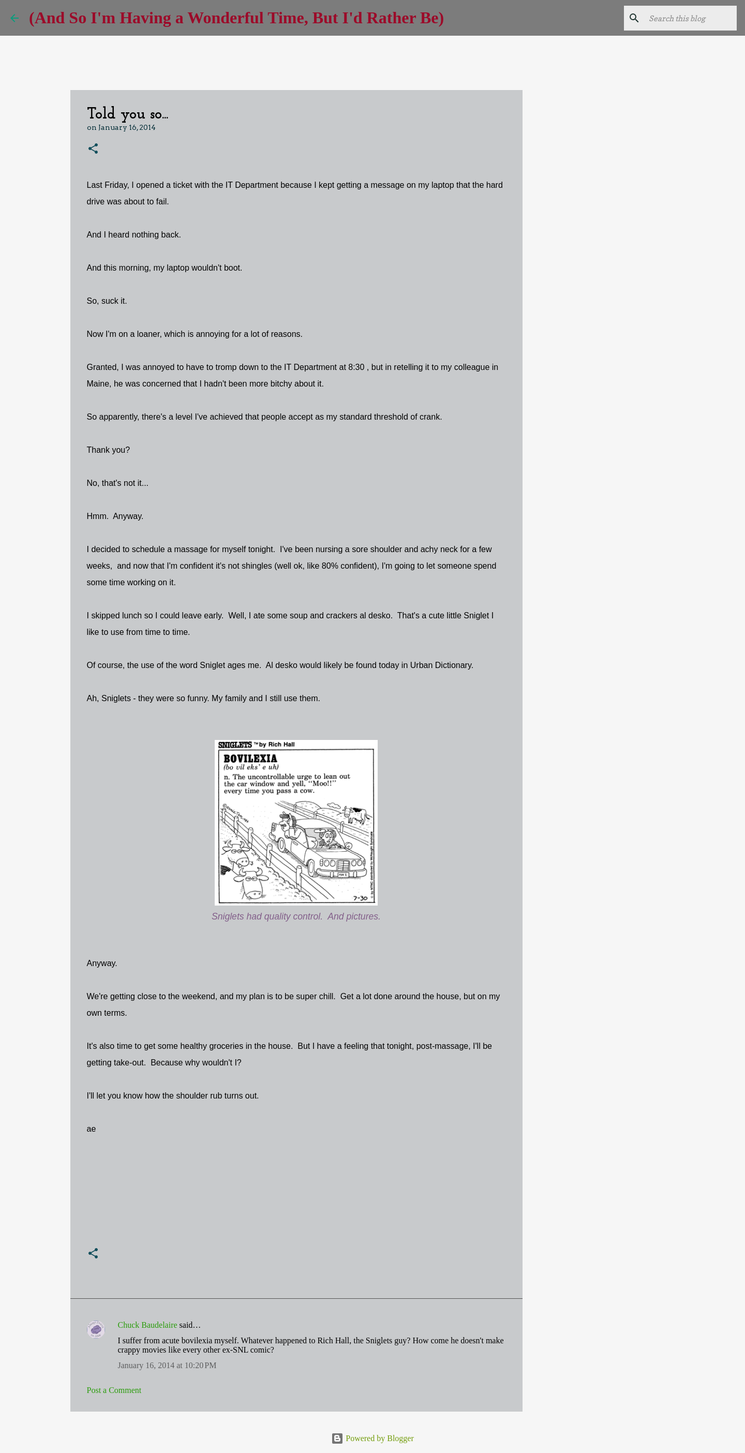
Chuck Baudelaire (147, 1325)
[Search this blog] (682, 18)
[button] (93, 149)
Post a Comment (114, 1390)
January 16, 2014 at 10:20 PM (167, 1365)
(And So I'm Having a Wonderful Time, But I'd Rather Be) (236, 17)
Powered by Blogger (372, 1438)
